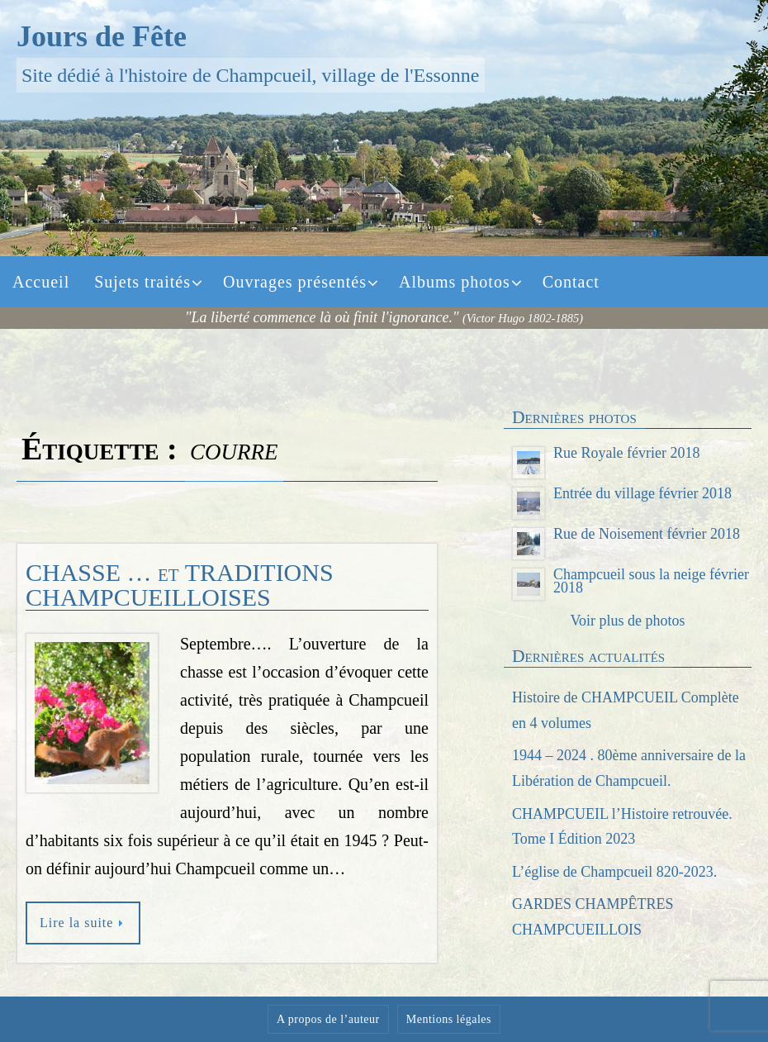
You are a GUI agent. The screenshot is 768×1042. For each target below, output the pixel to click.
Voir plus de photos (627, 620)
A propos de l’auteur (328, 1019)
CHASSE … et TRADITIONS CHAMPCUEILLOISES (180, 585)
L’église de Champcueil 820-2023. (614, 872)
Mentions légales (448, 1019)
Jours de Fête (102, 36)
